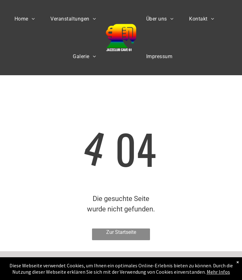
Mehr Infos (218, 272)
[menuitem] (25, 19)
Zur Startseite (121, 232)
